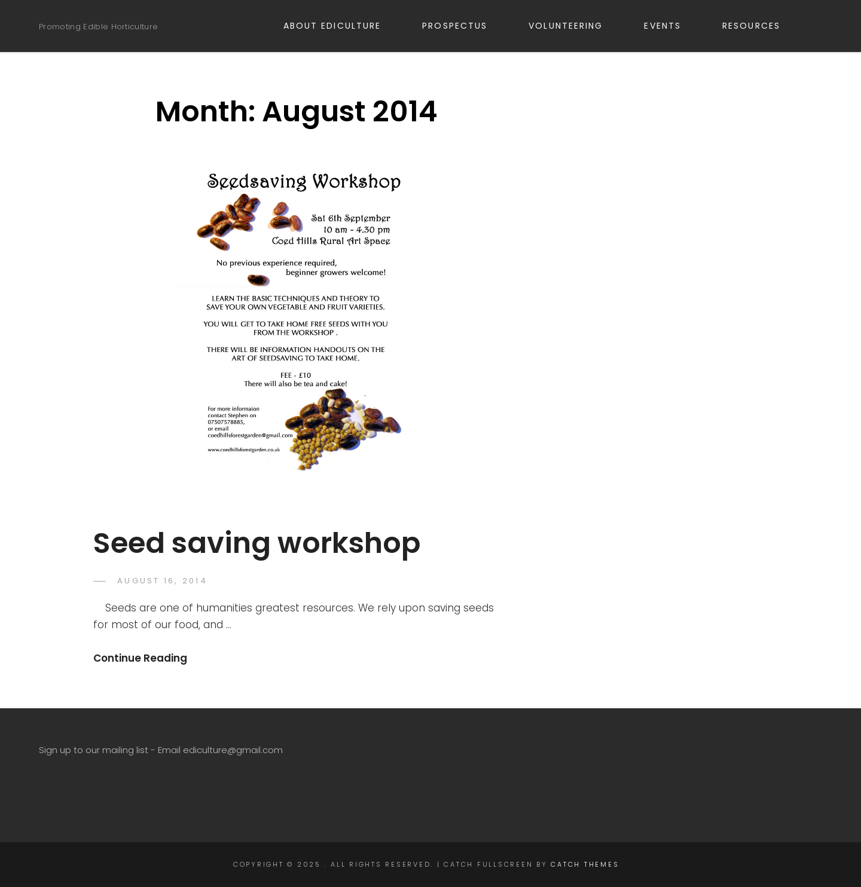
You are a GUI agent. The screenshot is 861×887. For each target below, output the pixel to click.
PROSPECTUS (461, 26)
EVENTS (669, 26)
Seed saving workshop (256, 543)
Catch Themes (585, 864)
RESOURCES (758, 26)
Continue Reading (140, 658)
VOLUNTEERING (572, 26)
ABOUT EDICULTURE (339, 26)
